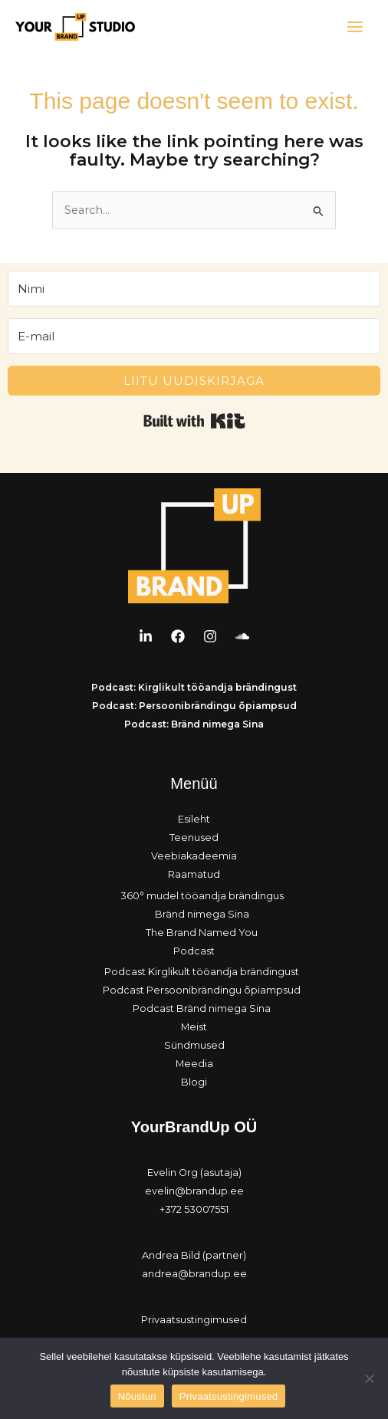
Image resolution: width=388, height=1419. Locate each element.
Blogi (194, 1082)
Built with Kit (194, 421)
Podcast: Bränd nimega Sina (194, 724)
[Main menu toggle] (355, 26)
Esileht (194, 819)
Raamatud (194, 874)
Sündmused (194, 1045)
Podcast (194, 951)
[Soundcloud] (242, 636)
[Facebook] (178, 636)
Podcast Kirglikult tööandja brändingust (201, 971)
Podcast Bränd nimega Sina (202, 1008)
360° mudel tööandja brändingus (202, 896)
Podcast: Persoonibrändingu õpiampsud (194, 705)
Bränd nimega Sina (202, 914)
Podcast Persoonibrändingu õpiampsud (202, 990)
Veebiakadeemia (194, 856)
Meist (194, 1027)
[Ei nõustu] (368, 1378)
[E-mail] (194, 336)
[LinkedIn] (146, 636)
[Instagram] (210, 636)
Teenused (194, 837)
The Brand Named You (202, 932)
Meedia (194, 1063)
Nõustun (137, 1396)
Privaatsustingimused (194, 1319)
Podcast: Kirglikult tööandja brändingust (194, 687)
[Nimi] (194, 289)
